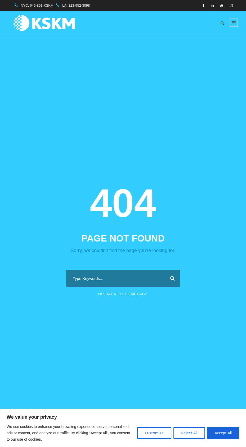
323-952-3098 (79, 5)
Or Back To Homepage (123, 294)
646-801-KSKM (41, 5)
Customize (154, 432)
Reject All (189, 432)
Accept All (223, 432)
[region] (123, 428)
